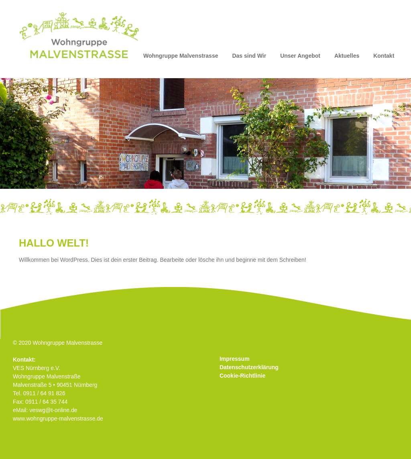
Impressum (235, 359)
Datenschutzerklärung (249, 367)
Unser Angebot (300, 56)
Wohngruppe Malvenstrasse (180, 56)
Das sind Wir (249, 56)
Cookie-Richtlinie (242, 375)
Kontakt (383, 56)
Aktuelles (346, 56)
